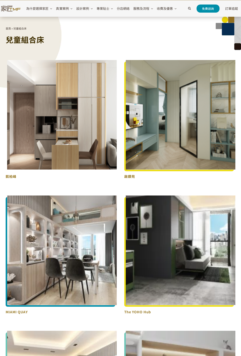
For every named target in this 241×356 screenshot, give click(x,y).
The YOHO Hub (137, 311)
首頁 (8, 28)
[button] (189, 8)
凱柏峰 (11, 176)
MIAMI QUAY (17, 311)
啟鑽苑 (129, 176)
